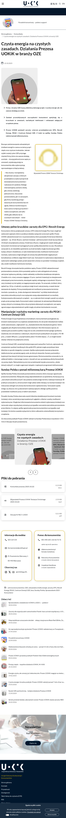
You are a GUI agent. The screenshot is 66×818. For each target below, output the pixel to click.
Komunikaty (18, 34)
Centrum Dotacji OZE (22, 590)
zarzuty (50, 588)
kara (32, 590)
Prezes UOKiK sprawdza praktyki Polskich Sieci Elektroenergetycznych (34, 656)
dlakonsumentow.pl (48, 549)
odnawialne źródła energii (38, 588)
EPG (55, 588)
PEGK (12, 590)
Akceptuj (52, 810)
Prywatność (5, 789)
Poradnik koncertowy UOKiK (19, 638)
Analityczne (14, 815)
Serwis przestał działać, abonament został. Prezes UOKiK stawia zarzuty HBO (36, 700)
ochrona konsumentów (16, 588)
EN (63, 3)
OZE (26, 588)
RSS (2, 799)
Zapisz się (33, 743)
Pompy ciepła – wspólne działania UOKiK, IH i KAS (27, 664)
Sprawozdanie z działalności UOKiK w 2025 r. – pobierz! (28, 603)
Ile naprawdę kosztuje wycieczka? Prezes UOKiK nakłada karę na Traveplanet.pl (37, 629)
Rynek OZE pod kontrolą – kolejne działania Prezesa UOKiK (30, 691)
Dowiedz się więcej (34, 812)
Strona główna (6, 34)
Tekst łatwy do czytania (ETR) (11, 796)
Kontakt (4, 786)
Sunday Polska (40, 590)
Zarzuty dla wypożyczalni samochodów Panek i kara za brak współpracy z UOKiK (37, 611)
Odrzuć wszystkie (52, 814)
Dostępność (5, 793)
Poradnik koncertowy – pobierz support (32, 22)
